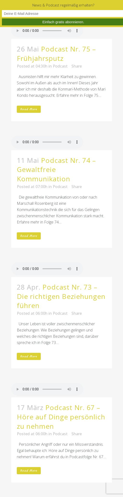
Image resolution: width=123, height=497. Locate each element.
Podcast (60, 66)
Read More (28, 109)
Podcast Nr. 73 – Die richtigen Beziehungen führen (61, 296)
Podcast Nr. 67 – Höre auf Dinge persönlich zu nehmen (61, 417)
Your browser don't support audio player (47, 30)
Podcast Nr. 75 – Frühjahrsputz (56, 53)
